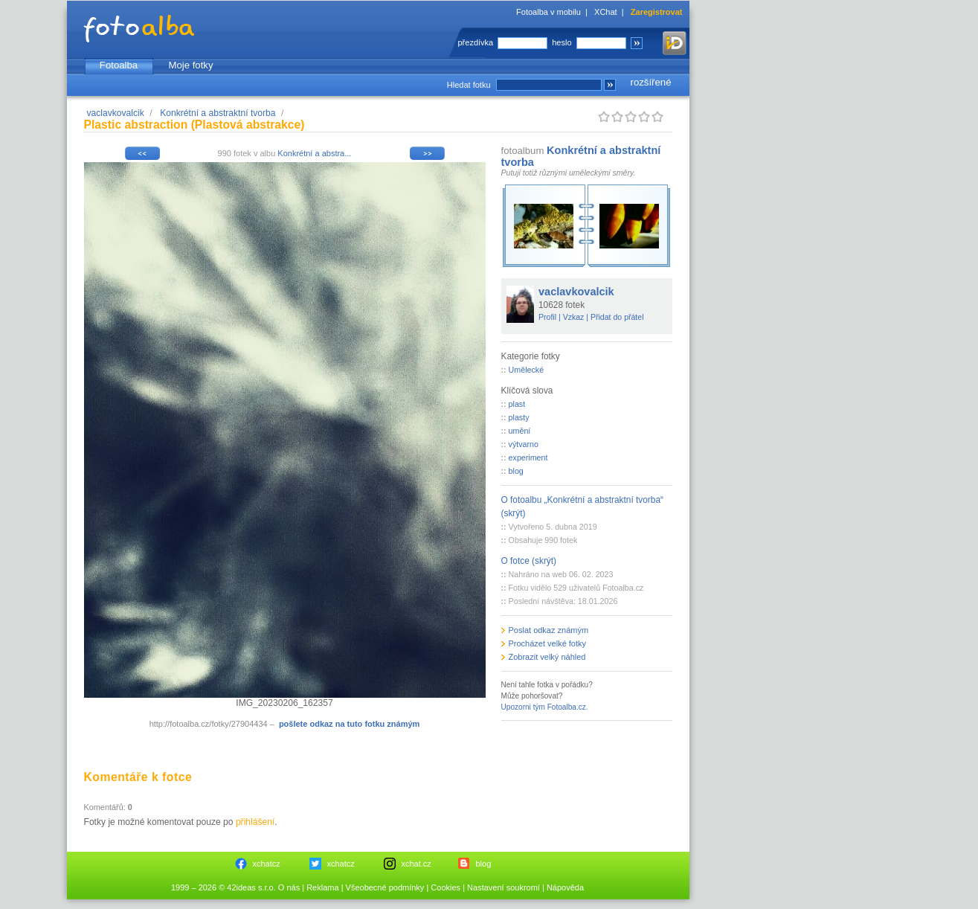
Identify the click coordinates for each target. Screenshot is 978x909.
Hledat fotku (469, 84)
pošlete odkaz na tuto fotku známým (349, 723)
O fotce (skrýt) (529, 561)
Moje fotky (190, 65)
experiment (528, 457)
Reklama (322, 887)
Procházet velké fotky (548, 643)
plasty (519, 417)
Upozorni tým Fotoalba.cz (543, 707)
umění (520, 430)
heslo (561, 42)
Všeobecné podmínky (385, 887)
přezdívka (476, 42)
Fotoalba (119, 65)
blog (516, 470)
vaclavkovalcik (115, 113)
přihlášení (255, 822)
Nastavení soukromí (503, 887)
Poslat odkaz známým (549, 630)
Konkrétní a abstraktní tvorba (217, 113)
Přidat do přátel (617, 316)
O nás (289, 887)
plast (517, 403)
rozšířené (651, 82)
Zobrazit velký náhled (547, 656)
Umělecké (526, 369)
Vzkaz (574, 316)
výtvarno (523, 444)
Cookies (445, 887)
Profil (547, 316)
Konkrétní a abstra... (314, 153)
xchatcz (266, 863)
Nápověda (565, 887)
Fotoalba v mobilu (548, 11)
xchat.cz (416, 863)
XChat (605, 11)
